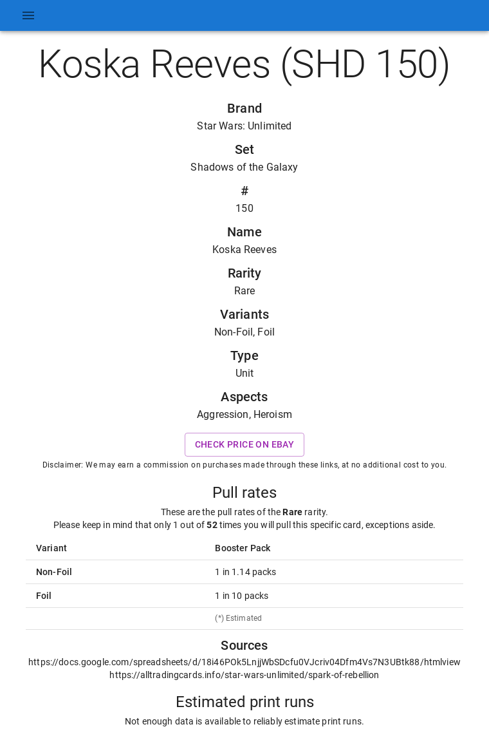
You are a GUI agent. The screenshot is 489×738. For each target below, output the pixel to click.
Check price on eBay (244, 444)
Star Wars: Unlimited (244, 126)
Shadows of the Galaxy (244, 167)
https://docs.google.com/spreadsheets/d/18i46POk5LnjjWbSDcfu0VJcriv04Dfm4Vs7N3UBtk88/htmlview (244, 662)
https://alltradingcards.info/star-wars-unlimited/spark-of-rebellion (244, 675)
